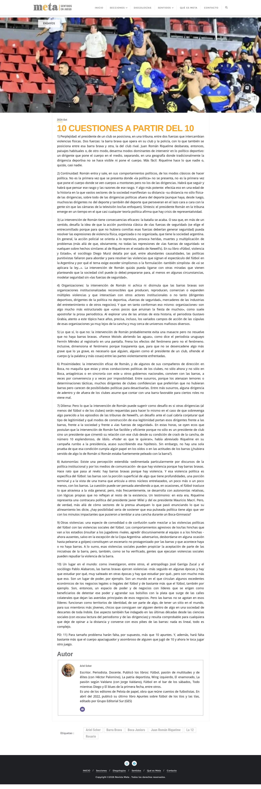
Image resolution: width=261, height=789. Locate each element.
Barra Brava (114, 735)
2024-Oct (62, 124)
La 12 (190, 735)
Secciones (101, 775)
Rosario (91, 741)
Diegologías (119, 775)
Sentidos (136, 775)
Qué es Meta (154, 775)
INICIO (86, 775)
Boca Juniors (136, 735)
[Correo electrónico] (82, 714)
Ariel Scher (86, 670)
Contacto (172, 775)
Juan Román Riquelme (166, 735)
